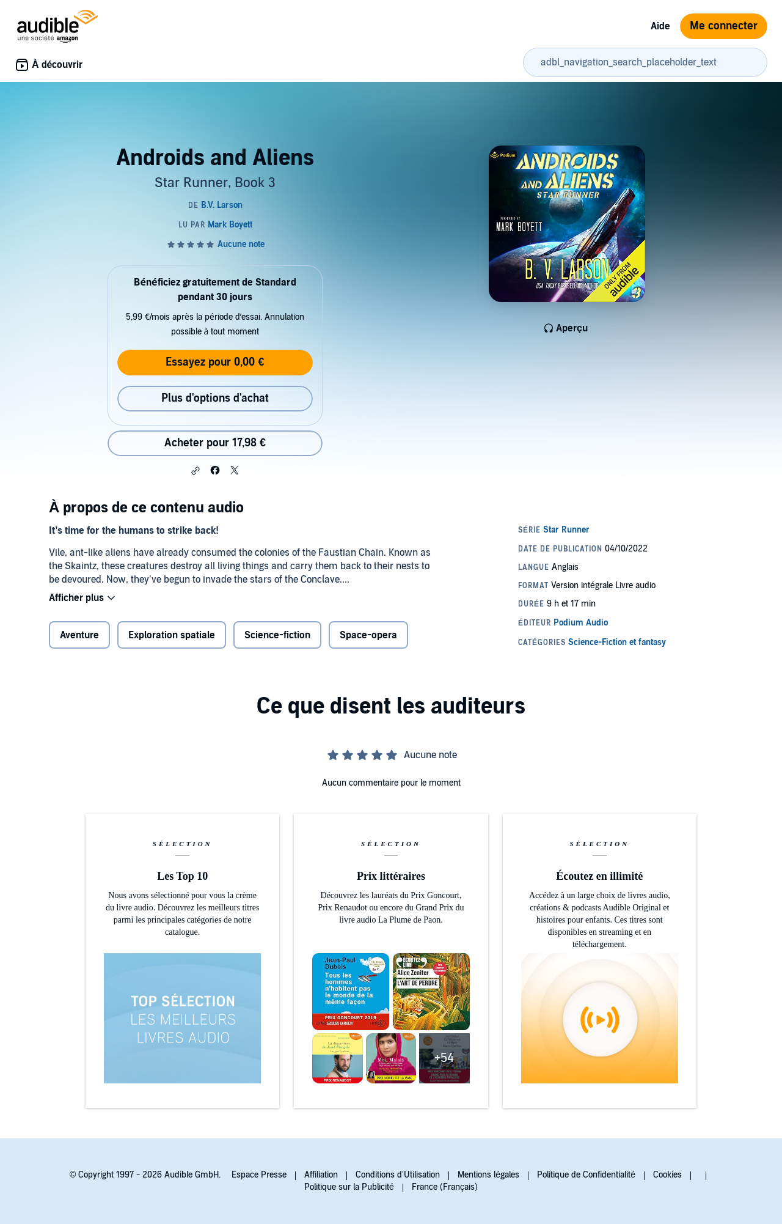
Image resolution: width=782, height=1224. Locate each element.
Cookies (667, 1175)
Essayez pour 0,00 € (215, 362)
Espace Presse (259, 1175)
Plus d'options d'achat (215, 398)
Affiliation (321, 1175)
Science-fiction (277, 635)
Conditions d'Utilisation (398, 1175)
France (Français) (445, 1187)
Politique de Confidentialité (586, 1175)
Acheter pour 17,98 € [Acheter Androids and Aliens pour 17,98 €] (215, 443)
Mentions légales (488, 1175)
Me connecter (724, 26)
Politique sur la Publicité (349, 1187)
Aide (660, 26)
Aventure (79, 635)
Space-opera (368, 635)
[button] (195, 471)
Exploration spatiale (171, 635)
